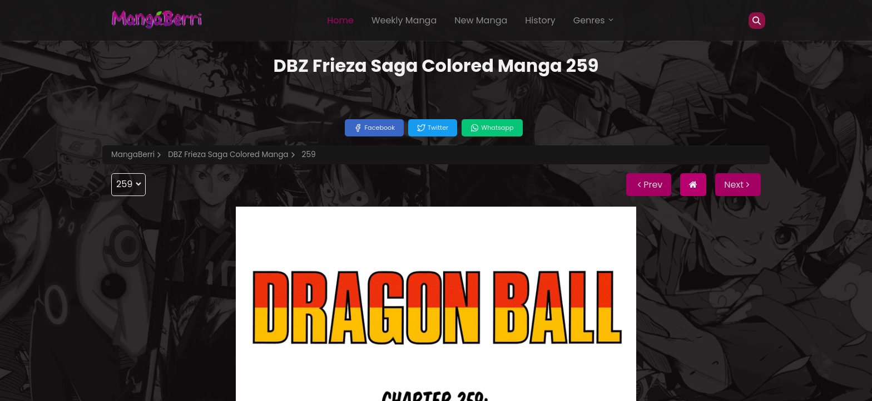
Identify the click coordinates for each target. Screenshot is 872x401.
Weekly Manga (404, 20)
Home (340, 20)
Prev (648, 184)
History (540, 20)
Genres (594, 20)
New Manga (480, 20)
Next (738, 184)
